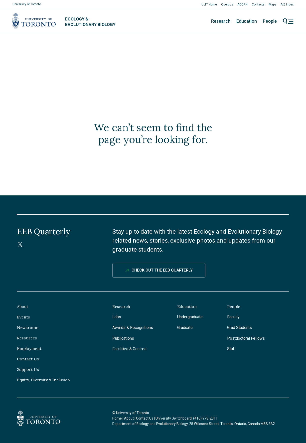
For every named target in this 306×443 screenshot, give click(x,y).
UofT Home (209, 4)
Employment (29, 348)
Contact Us (28, 358)
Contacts (258, 4)
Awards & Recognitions (132, 327)
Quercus (227, 4)
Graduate (185, 327)
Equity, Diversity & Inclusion (43, 379)
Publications (123, 338)
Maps (272, 4)
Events (23, 316)
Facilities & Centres (129, 348)
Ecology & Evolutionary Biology (90, 21)
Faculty (233, 316)
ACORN (242, 4)
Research (220, 21)
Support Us (28, 369)
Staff (231, 348)
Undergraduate (190, 316)
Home (117, 418)
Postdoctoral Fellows (246, 338)
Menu (288, 21)
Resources (27, 337)
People (270, 21)
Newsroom (27, 327)
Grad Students (239, 327)
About (22, 306)
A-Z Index (287, 4)
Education (246, 21)
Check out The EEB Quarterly (162, 270)
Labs (116, 316)
